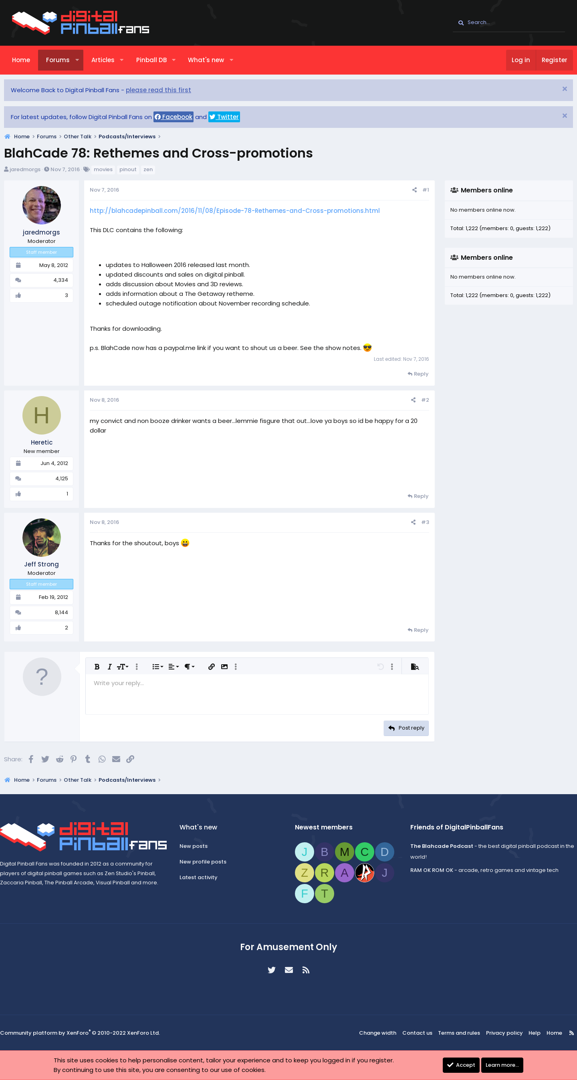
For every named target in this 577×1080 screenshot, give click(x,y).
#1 (417, 190)
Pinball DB (159, 60)
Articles (111, 60)
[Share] (406, 190)
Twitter (232, 117)
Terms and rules (452, 1032)
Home (29, 60)
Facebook (181, 117)
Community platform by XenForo (87, 1033)
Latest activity (204, 877)
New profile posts (208, 862)
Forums (66, 60)
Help (521, 1032)
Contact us (412, 1032)
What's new (214, 60)
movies (111, 169)
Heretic (50, 442)
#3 (417, 522)
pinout (136, 169)
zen (156, 169)
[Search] (509, 23)
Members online (479, 190)
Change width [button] (375, 1032)
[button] (85, 60)
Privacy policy (494, 1032)
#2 (417, 400)
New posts (199, 846)
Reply (413, 374)
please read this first (166, 90)
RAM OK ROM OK (426, 870)
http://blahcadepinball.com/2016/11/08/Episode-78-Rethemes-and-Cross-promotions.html (243, 210)
